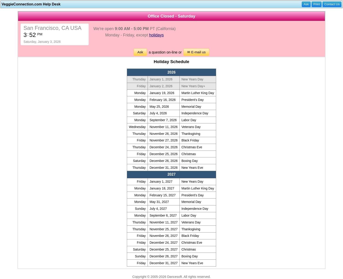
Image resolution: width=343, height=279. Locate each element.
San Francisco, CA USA (52, 28)
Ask (306, 4)
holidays (156, 35)
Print (316, 4)
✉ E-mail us (196, 52)
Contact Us (332, 4)
